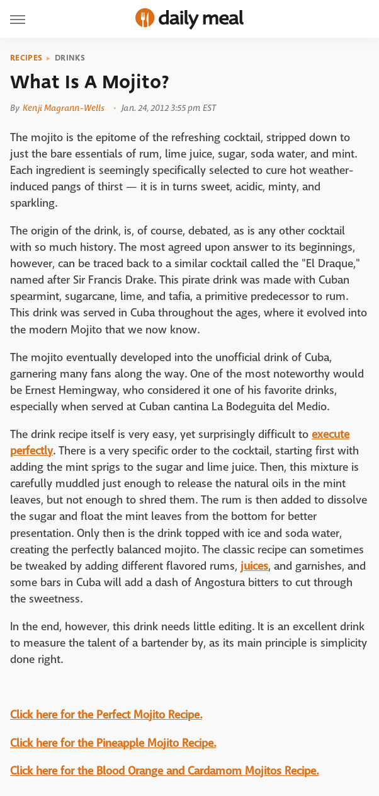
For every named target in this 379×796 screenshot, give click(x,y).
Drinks (70, 58)
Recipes (26, 58)
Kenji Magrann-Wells (64, 107)
